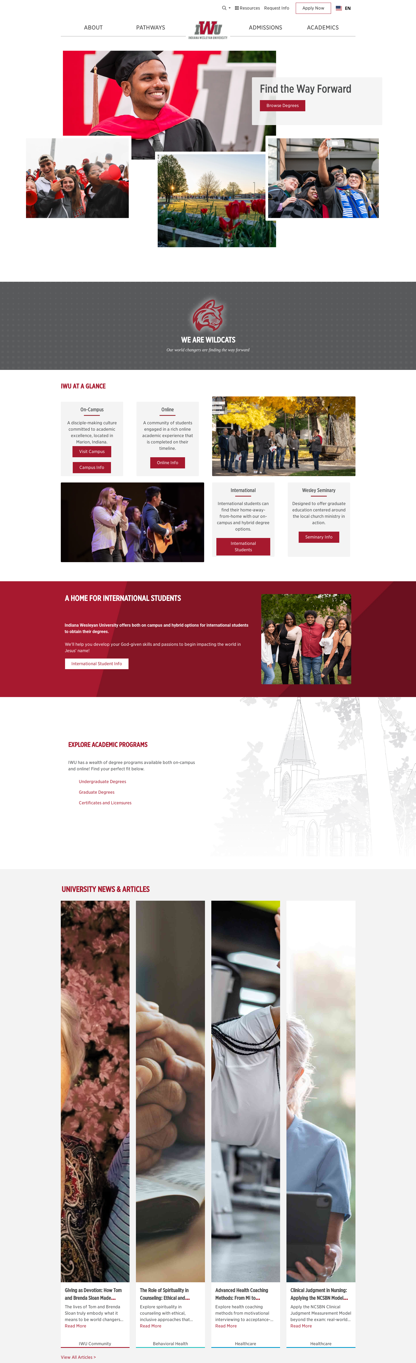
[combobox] (343, 8)
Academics (323, 27)
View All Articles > (78, 1357)
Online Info (167, 462)
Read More (75, 1325)
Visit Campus (92, 451)
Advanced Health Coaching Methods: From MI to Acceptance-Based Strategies (244, 1298)
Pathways (150, 27)
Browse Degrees (283, 105)
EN (343, 8)
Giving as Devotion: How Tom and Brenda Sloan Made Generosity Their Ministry (93, 1298)
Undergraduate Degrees (102, 781)
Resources (247, 8)
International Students (243, 546)
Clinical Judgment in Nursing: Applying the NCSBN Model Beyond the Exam (318, 1298)
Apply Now (313, 8)
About (93, 27)
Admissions (265, 27)
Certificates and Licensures (105, 802)
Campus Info (91, 467)
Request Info (276, 8)
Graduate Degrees (96, 792)
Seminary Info (319, 537)
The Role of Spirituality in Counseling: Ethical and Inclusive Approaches (164, 1298)
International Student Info (96, 663)
